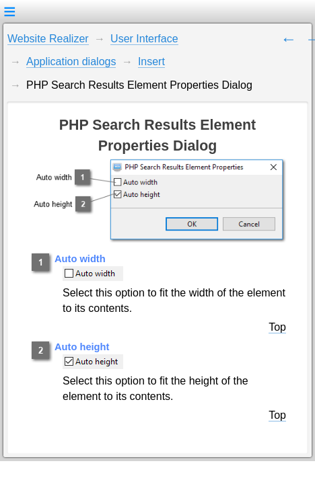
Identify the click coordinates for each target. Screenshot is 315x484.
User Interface (144, 38)
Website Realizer (48, 38)
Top (277, 327)
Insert (151, 61)
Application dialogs (71, 61)
